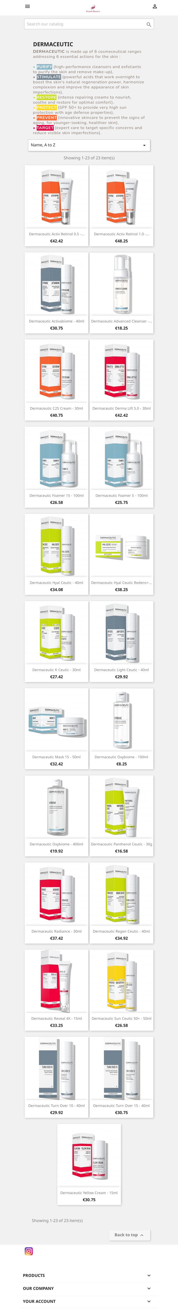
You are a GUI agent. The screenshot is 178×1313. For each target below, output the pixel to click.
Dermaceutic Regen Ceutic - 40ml (121, 931)
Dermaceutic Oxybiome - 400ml (56, 844)
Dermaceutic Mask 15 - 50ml (56, 756)
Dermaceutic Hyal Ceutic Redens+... (121, 582)
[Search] (89, 24)
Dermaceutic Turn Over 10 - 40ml (56, 1105)
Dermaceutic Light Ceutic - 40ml (121, 669)
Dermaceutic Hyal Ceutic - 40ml (56, 582)
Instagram (29, 1251)
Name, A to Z (89, 145)
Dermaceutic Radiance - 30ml (57, 931)
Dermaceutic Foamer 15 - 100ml (57, 495)
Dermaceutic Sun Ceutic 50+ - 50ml (122, 1018)
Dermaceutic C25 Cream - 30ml (56, 408)
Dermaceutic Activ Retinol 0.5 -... (56, 233)
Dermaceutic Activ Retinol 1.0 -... (121, 233)
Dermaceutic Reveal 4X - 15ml (56, 1018)
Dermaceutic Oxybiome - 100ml (121, 756)
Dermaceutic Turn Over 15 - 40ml (121, 1105)
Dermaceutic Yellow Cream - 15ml (89, 1192)
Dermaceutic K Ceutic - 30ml (56, 669)
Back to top (130, 1235)
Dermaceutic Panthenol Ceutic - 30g (121, 844)
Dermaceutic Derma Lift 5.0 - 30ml (121, 408)
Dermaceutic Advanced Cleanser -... (121, 321)
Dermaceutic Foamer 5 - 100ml (121, 495)
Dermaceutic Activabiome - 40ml (56, 321)
